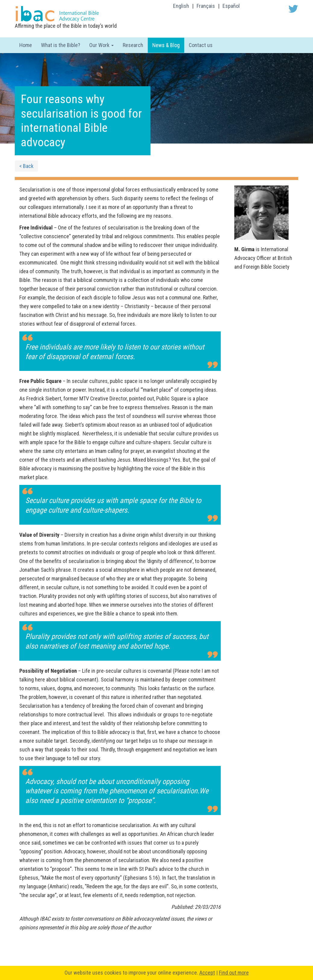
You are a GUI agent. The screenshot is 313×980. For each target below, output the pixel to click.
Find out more (234, 972)
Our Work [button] (101, 45)
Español (231, 6)
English (181, 6)
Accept (207, 972)
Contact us (201, 45)
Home (25, 45)
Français (206, 6)
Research (133, 45)
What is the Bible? (60, 45)
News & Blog (166, 45)
